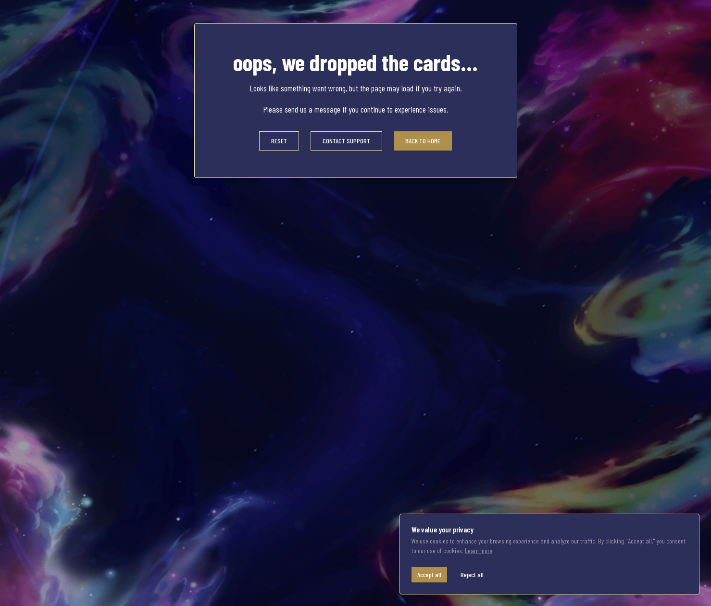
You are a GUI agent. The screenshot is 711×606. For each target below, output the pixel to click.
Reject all (472, 574)
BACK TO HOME (422, 141)
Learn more (478, 550)
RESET (279, 141)
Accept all (429, 574)
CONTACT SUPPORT (346, 141)
